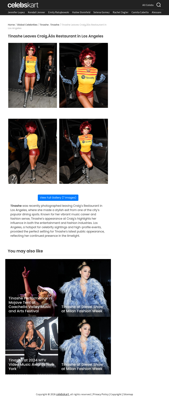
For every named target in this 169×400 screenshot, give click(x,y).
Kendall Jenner (36, 12)
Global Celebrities (27, 24)
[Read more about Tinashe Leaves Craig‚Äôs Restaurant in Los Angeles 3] (32, 241)
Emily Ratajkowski (58, 12)
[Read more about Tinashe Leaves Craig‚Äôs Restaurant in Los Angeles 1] (32, 75)
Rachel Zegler (120, 12)
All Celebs (148, 5)
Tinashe (44, 24)
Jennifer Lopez (16, 12)
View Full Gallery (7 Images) (58, 288)
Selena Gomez (101, 12)
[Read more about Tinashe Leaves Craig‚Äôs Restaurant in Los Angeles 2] (83, 75)
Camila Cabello (140, 12)
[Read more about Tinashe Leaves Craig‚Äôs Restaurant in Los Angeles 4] (83, 241)
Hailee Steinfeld (81, 12)
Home (11, 24)
